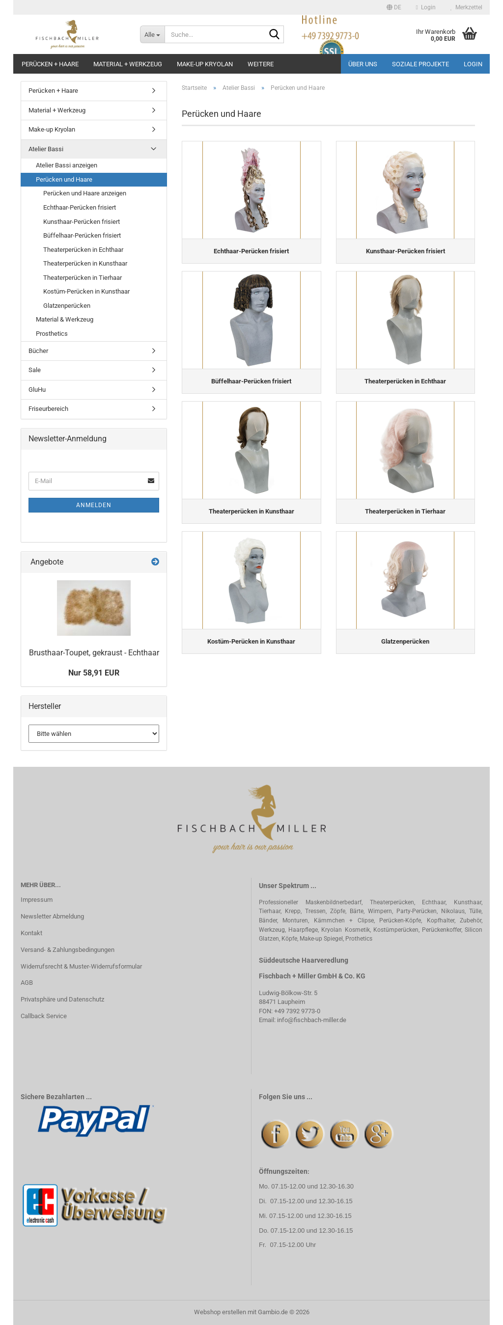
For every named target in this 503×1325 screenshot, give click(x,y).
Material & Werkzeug (64, 319)
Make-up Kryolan (205, 64)
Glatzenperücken (66, 305)
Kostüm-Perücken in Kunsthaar (86, 291)
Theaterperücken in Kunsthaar (85, 263)
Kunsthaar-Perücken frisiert (81, 221)
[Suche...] (152, 34)
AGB (27, 982)
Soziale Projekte (420, 64)
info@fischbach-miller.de (311, 1020)
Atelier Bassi (45, 149)
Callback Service (44, 1016)
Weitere (261, 64)
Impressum (37, 899)
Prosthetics (52, 333)
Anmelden (94, 505)
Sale (34, 370)
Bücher (38, 350)
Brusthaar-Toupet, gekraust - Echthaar (94, 652)
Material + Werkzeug (127, 64)
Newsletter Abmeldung (52, 916)
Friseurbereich (48, 408)
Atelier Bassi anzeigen (66, 165)
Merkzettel (466, 7)
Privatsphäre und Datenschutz (62, 999)
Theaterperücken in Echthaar (83, 249)
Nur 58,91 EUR (93, 672)
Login (473, 64)
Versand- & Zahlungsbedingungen (67, 949)
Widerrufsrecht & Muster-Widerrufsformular (81, 966)
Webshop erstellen (220, 1312)
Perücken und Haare (64, 179)
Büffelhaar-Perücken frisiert (82, 235)
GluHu (37, 389)
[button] (394, 7)
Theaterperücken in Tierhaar (82, 277)
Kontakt (31, 933)
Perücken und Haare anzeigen (84, 193)
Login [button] (426, 7)
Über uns (362, 64)
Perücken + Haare (50, 64)
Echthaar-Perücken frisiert (79, 207)
